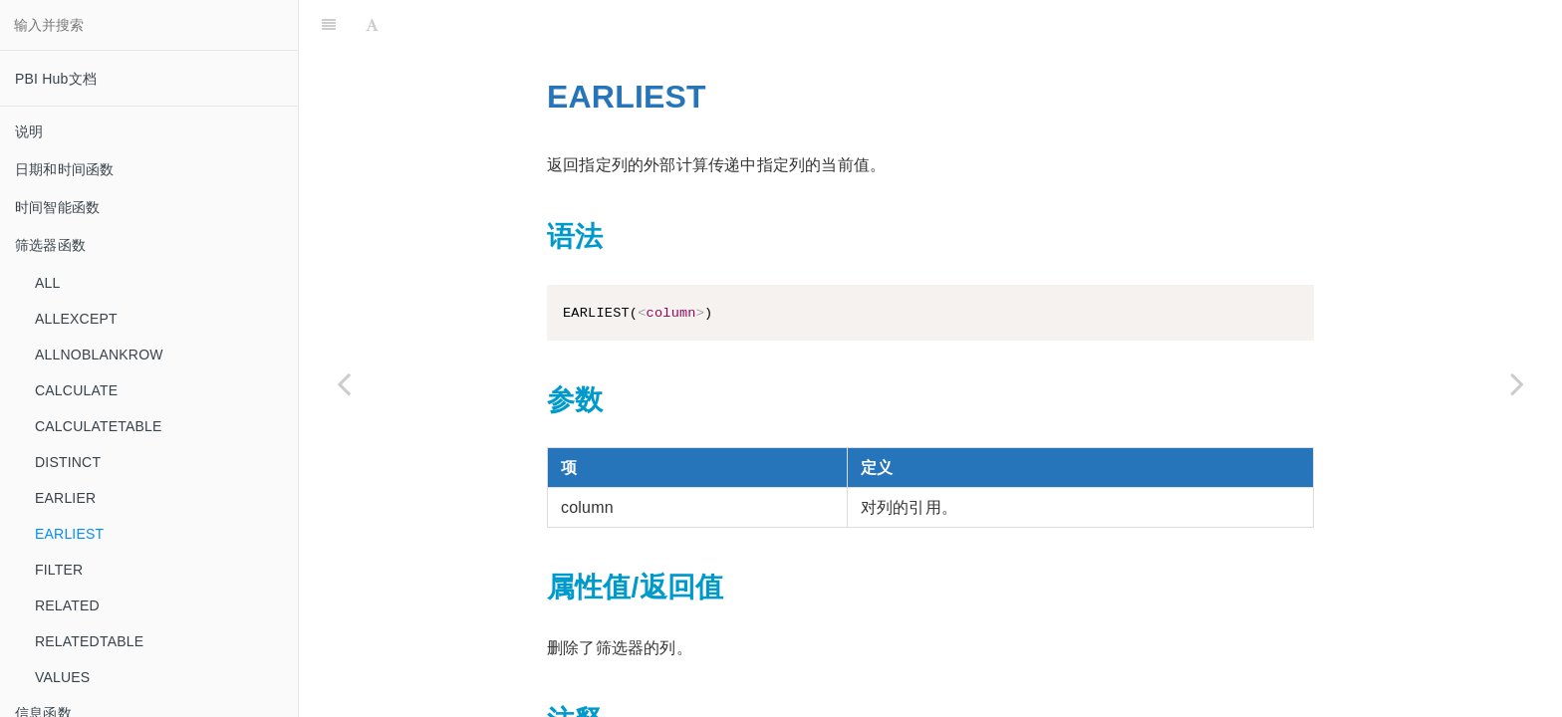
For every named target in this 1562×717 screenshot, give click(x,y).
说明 (29, 131)
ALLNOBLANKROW (99, 354)
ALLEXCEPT (76, 319)
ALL (48, 283)
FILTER (59, 570)
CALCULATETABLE (98, 426)
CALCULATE (76, 390)
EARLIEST (69, 534)
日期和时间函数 (64, 169)
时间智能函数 (57, 207)
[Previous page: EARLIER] (344, 383)
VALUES (62, 677)
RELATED (67, 605)
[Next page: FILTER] (1517, 383)
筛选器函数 (50, 245)
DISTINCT (68, 462)
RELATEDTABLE (89, 641)
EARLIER (65, 498)
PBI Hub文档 (56, 79)
